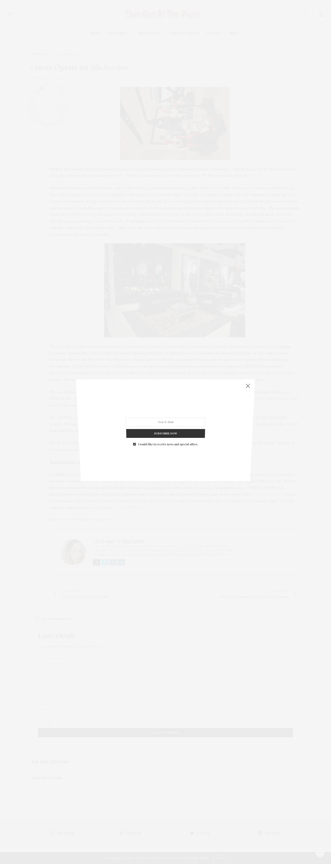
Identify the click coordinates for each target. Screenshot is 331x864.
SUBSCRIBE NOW (165, 425)
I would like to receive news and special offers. (167, 433)
